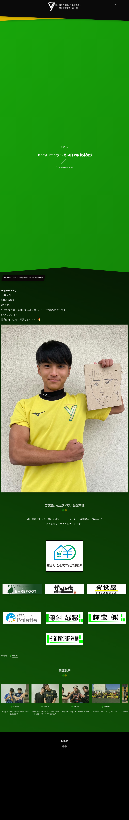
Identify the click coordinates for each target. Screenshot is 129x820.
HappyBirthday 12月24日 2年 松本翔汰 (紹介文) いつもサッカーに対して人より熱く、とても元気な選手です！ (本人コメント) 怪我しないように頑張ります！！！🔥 (64, 390)
